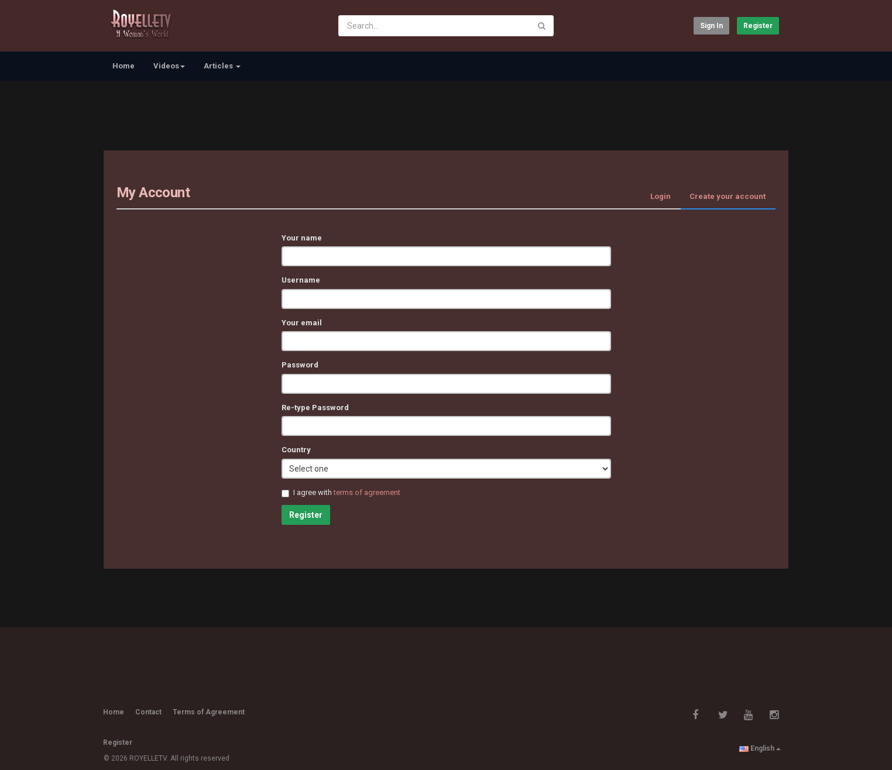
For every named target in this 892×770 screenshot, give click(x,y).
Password (300, 364)
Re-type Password (315, 407)
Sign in (711, 26)
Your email (302, 322)
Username (301, 280)
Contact (148, 712)
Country (296, 449)
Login (660, 196)
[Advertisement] (446, 114)
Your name (302, 237)
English (760, 748)
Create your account (727, 196)
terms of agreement (367, 492)
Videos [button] (169, 65)
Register (758, 26)
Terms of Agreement (209, 712)
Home (123, 65)
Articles (222, 65)
